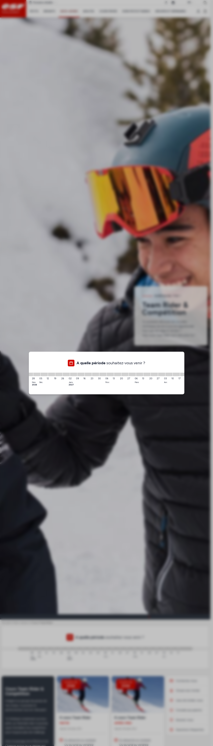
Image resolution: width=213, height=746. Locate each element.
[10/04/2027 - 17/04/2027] (176, 374)
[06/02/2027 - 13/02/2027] (110, 374)
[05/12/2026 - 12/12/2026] (44, 374)
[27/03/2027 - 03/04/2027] (161, 374)
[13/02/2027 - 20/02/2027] (117, 374)
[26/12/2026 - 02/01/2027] (66, 374)
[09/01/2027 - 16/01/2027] (80, 374)
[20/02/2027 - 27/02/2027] (124, 374)
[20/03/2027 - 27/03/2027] (154, 374)
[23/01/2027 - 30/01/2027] (95, 374)
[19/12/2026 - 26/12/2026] (58, 374)
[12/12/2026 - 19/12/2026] (51, 374)
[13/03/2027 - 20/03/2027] (146, 374)
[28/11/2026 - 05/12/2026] (36, 374)
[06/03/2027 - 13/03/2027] (139, 374)
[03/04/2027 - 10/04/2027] (168, 374)
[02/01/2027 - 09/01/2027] (73, 374)
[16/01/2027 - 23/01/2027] (88, 374)
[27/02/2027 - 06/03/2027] (132, 374)
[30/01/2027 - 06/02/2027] (102, 374)
